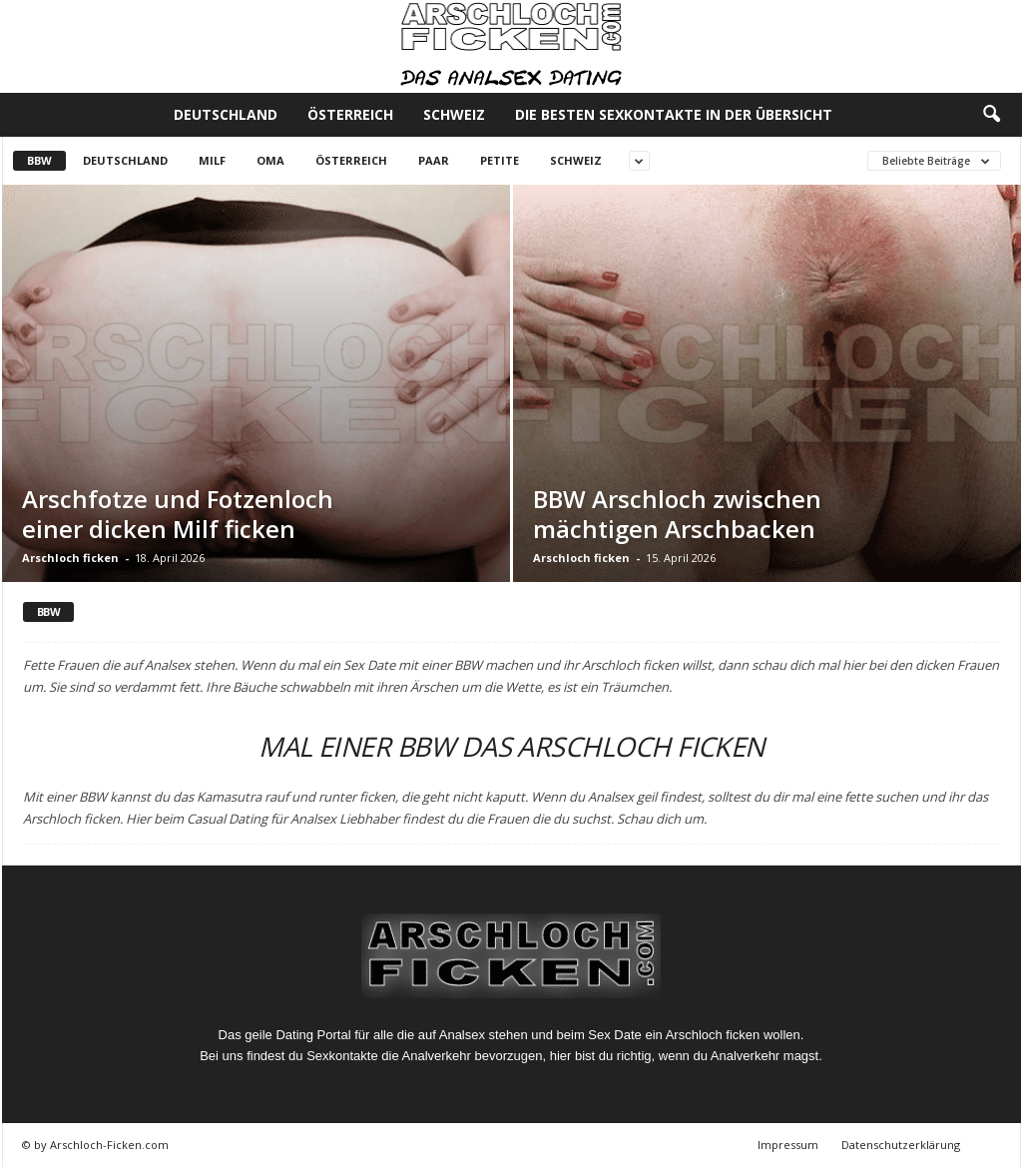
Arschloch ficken (70, 557)
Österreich (350, 114)
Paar (433, 160)
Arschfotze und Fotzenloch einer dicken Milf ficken (177, 513)
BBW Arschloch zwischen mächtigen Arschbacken (677, 513)
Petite (499, 160)
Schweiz (454, 114)
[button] (991, 115)
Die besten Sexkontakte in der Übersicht (673, 114)
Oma (270, 160)
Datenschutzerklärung (900, 1144)
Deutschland (225, 114)
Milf (212, 160)
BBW (39, 160)
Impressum (788, 1144)
